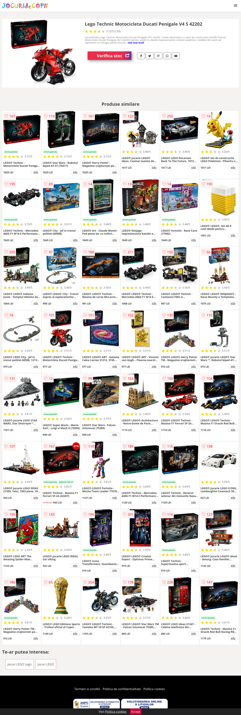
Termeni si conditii (87, 689)
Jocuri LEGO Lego (19, 664)
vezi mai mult (136, 42)
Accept (135, 712)
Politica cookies (154, 689)
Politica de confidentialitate (122, 689)
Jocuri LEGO (46, 664)
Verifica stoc (114, 55)
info (36, 172)
